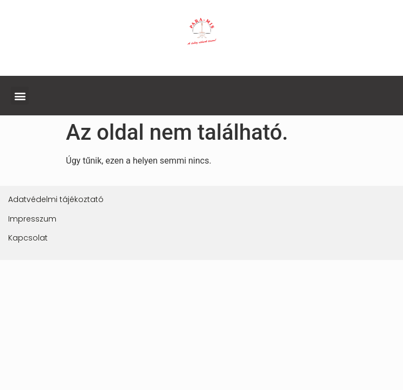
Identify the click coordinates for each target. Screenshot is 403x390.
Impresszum (32, 218)
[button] (20, 96)
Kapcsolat (28, 237)
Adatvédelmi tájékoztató (56, 199)
